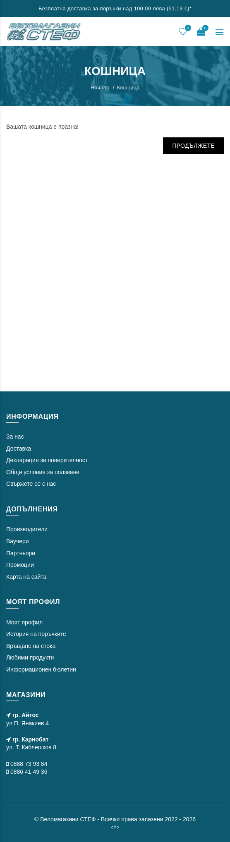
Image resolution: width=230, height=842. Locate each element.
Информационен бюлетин (41, 669)
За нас (15, 436)
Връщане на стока (30, 646)
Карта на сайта (26, 576)
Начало (100, 87)
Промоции (20, 564)
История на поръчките (36, 634)
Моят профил (24, 622)
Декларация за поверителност (47, 460)
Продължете (193, 145)
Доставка (18, 448)
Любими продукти (30, 657)
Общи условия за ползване (42, 472)
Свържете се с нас (31, 483)
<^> (115, 827)
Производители (27, 529)
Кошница (128, 87)
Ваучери (17, 541)
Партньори (20, 553)
